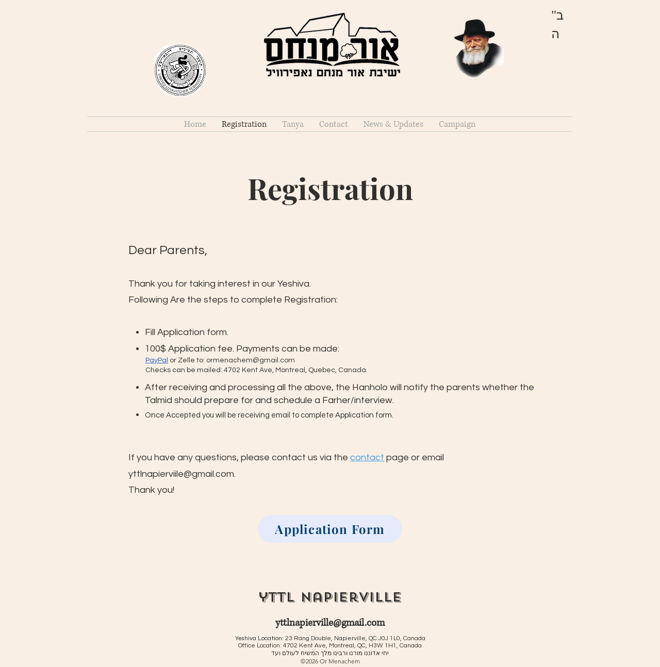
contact (367, 457)
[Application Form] (330, 529)
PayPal (156, 360)
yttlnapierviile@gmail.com (181, 474)
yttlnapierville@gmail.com (330, 622)
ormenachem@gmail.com (250, 360)
